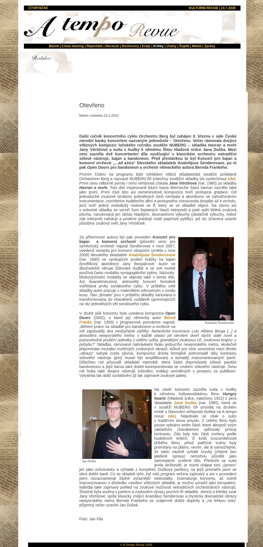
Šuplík (184, 46)
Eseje (146, 46)
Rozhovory (130, 46)
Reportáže (95, 46)
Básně (54, 46)
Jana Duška (185, 403)
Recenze (112, 46)
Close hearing (73, 46)
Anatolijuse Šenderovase (152, 255)
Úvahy (171, 46)
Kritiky (158, 46)
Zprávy (209, 46)
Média (196, 46)
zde (231, 178)
